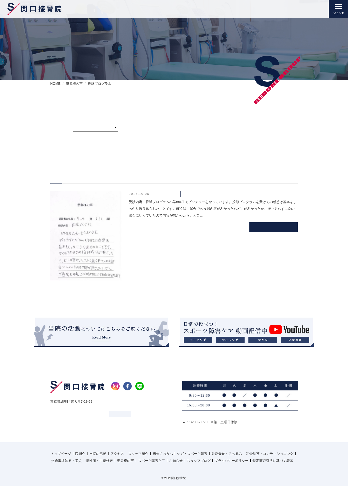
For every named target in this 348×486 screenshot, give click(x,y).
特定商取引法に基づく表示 (273, 461)
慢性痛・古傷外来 (99, 461)
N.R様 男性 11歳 (75, 176)
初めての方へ (162, 454)
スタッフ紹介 (138, 454)
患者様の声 (125, 461)
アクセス (117, 454)
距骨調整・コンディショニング (269, 454)
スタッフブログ (198, 461)
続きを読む (273, 227)
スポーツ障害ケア (151, 461)
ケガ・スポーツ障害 (192, 454)
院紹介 (80, 454)
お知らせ (176, 461)
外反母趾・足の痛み (226, 454)
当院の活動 (97, 454)
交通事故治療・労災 (66, 461)
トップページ (61, 454)
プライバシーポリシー (231, 461)
